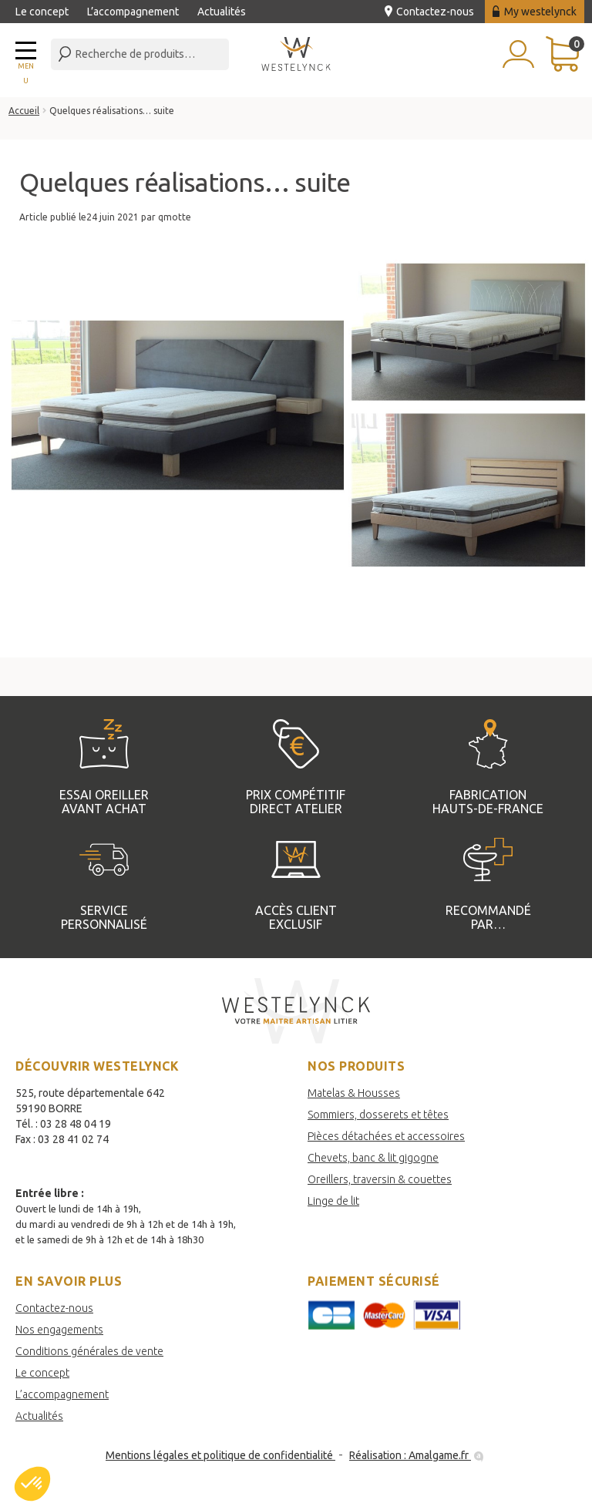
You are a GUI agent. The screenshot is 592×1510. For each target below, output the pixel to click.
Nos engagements (59, 1329)
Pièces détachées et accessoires (386, 1136)
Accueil (23, 111)
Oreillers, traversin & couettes (380, 1179)
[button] (32, 1483)
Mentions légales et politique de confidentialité (220, 1455)
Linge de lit (333, 1201)
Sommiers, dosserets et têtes (378, 1114)
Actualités (221, 11)
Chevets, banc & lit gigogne (373, 1158)
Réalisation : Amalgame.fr (417, 1455)
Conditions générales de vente (89, 1351)
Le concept (42, 11)
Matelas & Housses (354, 1093)
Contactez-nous (429, 11)
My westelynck (535, 11)
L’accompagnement (133, 11)
